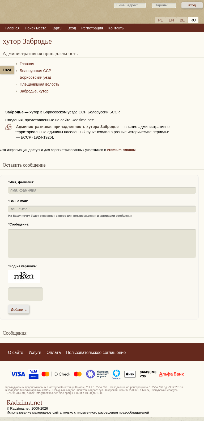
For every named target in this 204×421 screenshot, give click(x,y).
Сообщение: (19, 224)
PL (160, 20)
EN (171, 20)
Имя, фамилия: (22, 182)
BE (182, 20)
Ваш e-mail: (19, 201)
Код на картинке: (23, 266)
